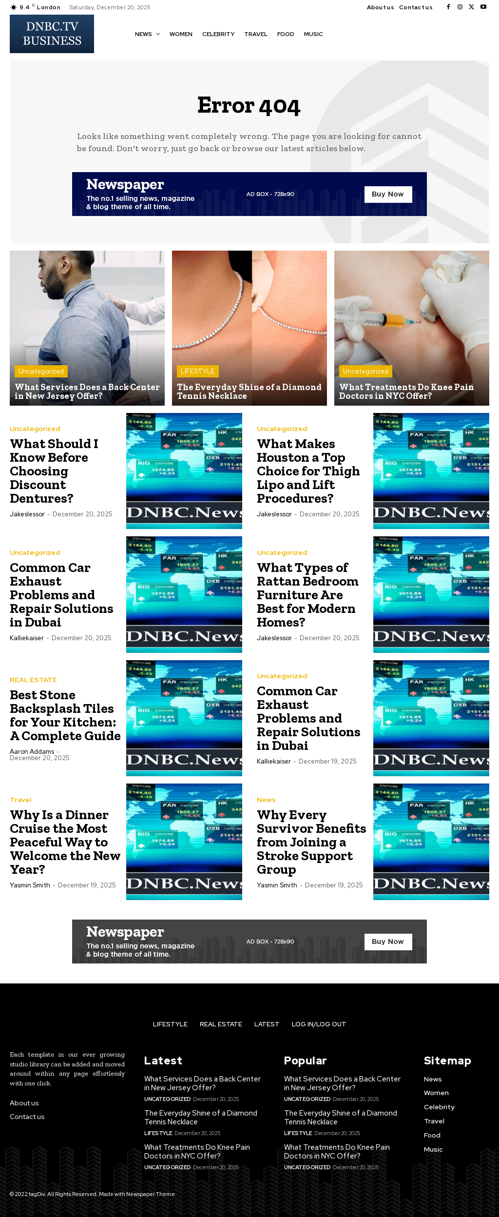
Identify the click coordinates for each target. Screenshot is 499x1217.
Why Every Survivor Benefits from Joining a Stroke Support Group (311, 841)
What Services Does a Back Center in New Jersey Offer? (202, 1083)
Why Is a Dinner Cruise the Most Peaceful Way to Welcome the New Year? (65, 841)
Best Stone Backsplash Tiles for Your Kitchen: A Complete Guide (65, 715)
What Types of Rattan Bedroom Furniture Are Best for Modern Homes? (308, 594)
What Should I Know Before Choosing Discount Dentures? (54, 470)
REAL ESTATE (33, 679)
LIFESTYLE (198, 371)
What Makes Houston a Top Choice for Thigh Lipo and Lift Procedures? (308, 470)
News (266, 799)
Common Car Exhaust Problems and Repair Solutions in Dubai (62, 594)
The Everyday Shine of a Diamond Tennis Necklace (200, 1117)
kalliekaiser (27, 638)
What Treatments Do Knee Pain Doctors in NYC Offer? (197, 1151)
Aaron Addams (32, 751)
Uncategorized (41, 371)
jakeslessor (27, 514)
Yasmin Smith (30, 885)
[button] (339, 33)
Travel (20, 799)
